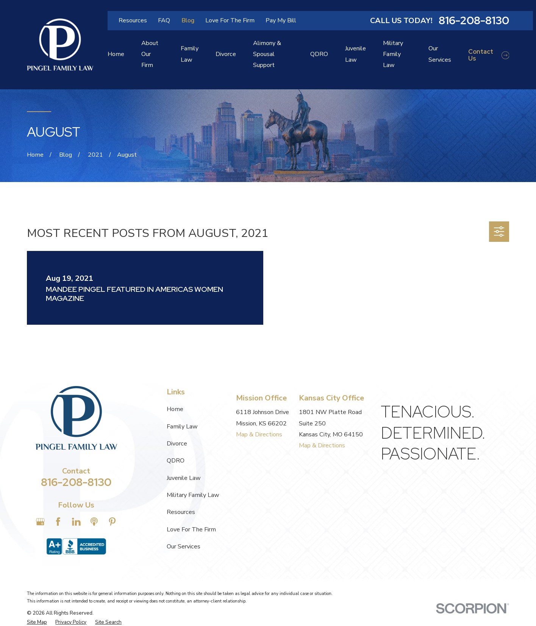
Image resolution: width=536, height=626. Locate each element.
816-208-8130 (474, 20)
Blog (187, 20)
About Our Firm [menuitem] (149, 54)
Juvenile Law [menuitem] (355, 54)
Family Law (182, 426)
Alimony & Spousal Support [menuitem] (267, 54)
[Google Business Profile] (40, 521)
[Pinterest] (112, 521)
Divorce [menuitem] (226, 54)
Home (175, 409)
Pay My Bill (281, 20)
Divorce (177, 443)
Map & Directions (259, 434)
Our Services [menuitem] (439, 54)
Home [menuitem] (116, 54)
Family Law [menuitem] (189, 54)
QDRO (175, 460)
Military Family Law (193, 495)
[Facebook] (58, 521)
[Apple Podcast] (94, 521)
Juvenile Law (184, 478)
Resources (133, 20)
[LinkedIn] (76, 521)
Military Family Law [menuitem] (393, 54)
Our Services (183, 546)
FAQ (164, 20)
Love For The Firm (230, 20)
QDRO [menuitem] (319, 54)
